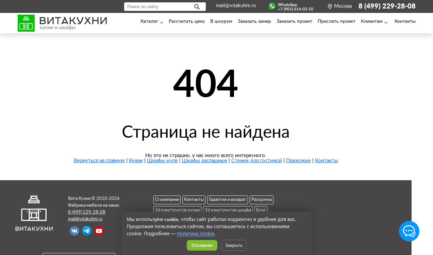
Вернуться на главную (99, 160)
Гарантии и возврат (227, 200)
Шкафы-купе (162, 160)
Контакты (326, 160)
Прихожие (298, 160)
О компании (167, 200)
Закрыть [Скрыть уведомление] (234, 245)
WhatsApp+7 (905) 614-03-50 (295, 6)
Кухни (136, 160)
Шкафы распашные (204, 160)
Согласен (202, 245)
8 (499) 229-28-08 (387, 6)
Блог (261, 210)
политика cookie (195, 233)
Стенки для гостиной (256, 160)
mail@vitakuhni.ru (236, 5)
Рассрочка (261, 200)
